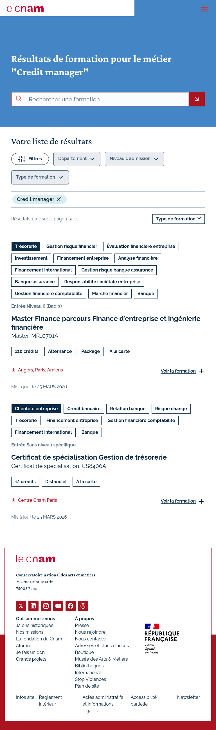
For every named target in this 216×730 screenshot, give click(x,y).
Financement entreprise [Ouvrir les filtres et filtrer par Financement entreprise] (83, 258)
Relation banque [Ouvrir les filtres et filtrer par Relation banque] (127, 408)
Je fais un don (30, 652)
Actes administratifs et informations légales (102, 703)
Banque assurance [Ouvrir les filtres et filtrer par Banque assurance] (35, 281)
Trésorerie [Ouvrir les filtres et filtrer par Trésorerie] (26, 246)
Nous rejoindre (90, 632)
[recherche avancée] (106, 99)
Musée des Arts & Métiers (101, 658)
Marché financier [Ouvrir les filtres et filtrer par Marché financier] (110, 293)
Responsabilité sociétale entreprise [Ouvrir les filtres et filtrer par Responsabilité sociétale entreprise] (102, 281)
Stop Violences (90, 679)
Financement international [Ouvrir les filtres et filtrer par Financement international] (43, 270)
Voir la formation (178, 371)
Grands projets (31, 658)
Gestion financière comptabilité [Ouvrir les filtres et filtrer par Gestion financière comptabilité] (48, 293)
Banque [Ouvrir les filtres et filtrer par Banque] (146, 293)
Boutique (84, 652)
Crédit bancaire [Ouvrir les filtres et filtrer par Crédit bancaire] (83, 408)
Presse (82, 625)
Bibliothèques (89, 665)
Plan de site (87, 685)
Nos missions (29, 632)
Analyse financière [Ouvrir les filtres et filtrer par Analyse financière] (138, 258)
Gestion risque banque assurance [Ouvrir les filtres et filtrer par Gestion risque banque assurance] (117, 270)
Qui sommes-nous (35, 618)
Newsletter (188, 697)
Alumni (23, 645)
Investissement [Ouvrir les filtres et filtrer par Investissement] (31, 258)
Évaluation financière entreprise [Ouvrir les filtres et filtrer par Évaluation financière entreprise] (141, 246)
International (88, 672)
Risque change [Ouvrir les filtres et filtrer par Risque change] (171, 408)
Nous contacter (91, 638)
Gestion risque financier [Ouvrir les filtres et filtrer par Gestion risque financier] (71, 246)
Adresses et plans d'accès (102, 645)
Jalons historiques (34, 625)
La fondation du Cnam (39, 638)
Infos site (25, 697)
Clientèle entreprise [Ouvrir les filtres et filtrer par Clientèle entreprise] (36, 408)
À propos (84, 618)
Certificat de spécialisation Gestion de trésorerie (89, 457)
